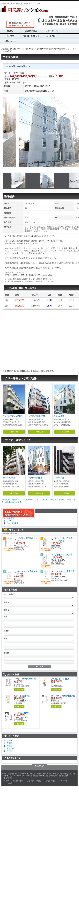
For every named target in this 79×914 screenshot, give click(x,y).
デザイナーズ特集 (34, 781)
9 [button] (62, 170)
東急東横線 (8, 778)
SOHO (9, 521)
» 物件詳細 (19, 689)
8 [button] (57, 170)
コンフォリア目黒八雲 (64, 571)
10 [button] (67, 170)
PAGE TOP (39, 766)
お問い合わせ (10, 41)
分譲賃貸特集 (50, 781)
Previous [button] (5, 131)
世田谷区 (35, 86)
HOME (10, 31)
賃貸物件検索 (31, 31)
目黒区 (9, 743)
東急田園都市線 (32, 91)
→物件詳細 (13, 432)
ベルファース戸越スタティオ (27, 572)
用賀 (41, 86)
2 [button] (27, 170)
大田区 (9, 746)
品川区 (9, 741)
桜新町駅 (43, 91)
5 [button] (42, 170)
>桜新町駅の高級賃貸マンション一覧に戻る (19, 499)
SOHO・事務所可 (31, 36)
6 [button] (47, 170)
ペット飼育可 (52, 36)
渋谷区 (9, 751)
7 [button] (52, 170)
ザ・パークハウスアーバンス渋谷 (64, 539)
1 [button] (22, 170)
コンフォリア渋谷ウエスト (27, 539)
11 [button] (72, 170)
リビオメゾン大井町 (63, 555)
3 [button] (32, 170)
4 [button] (37, 170)
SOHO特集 (63, 781)
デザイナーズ (52, 31)
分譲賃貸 (10, 36)
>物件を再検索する (13, 502)
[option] (39, 132)
